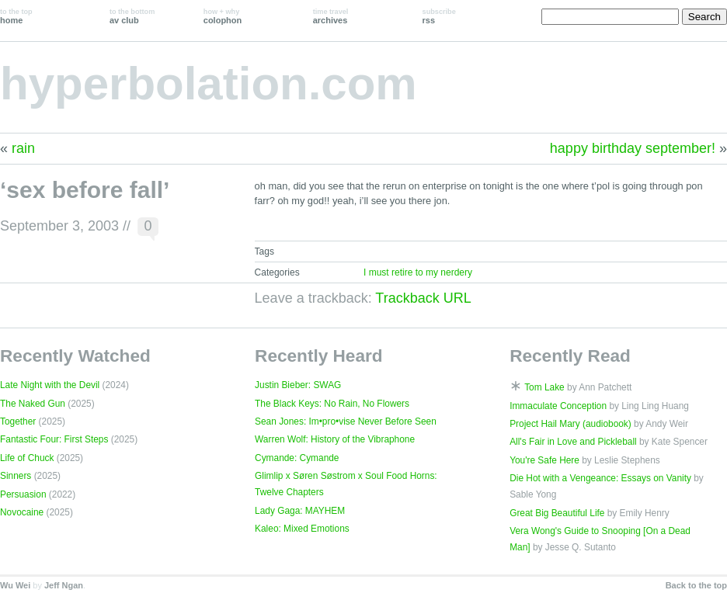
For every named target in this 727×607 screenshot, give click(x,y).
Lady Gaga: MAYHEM (300, 510)
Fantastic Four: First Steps (54, 439)
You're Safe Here (544, 460)
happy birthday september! (632, 148)
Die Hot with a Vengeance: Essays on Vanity (600, 478)
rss (439, 16)
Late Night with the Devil (49, 385)
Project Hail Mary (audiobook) (570, 423)
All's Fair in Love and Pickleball (573, 441)
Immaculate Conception (558, 406)
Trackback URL (423, 298)
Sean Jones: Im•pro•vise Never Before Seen (346, 421)
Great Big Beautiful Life (557, 513)
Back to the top (696, 585)
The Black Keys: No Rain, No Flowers (332, 403)
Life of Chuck (27, 458)
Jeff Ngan (63, 585)
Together (18, 421)
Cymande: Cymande (297, 458)
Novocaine (21, 512)
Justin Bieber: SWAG (298, 385)
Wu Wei (15, 585)
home (16, 16)
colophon (222, 16)
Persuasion (23, 494)
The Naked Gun (32, 403)
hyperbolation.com (208, 83)
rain (23, 148)
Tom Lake (544, 387)
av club (132, 16)
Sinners (15, 475)
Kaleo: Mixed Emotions (302, 528)
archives (331, 16)
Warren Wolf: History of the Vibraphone (335, 439)
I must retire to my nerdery (418, 272)
